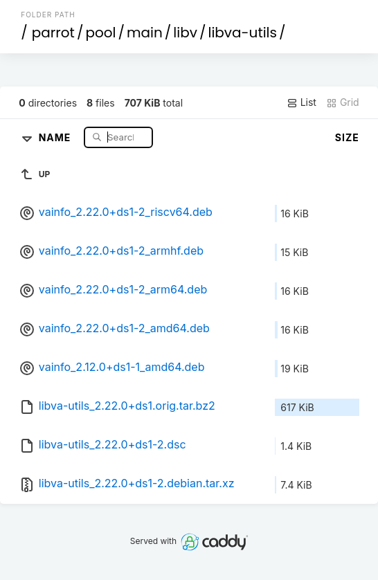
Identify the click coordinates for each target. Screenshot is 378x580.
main (145, 32)
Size (347, 137)
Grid (342, 102)
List (301, 102)
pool (100, 32)
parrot (53, 32)
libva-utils (242, 32)
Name (56, 137)
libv (185, 32)
